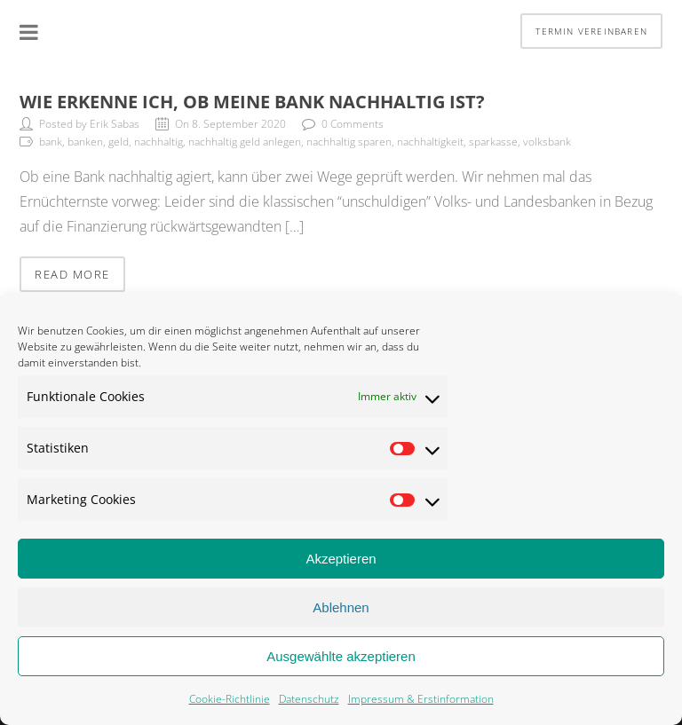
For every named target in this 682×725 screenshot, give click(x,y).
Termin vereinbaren (591, 31)
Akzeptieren (340, 559)
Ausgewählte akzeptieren (341, 657)
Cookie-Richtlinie (229, 699)
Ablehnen (341, 608)
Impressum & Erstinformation (421, 699)
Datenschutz (309, 699)
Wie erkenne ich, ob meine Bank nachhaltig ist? (252, 102)
